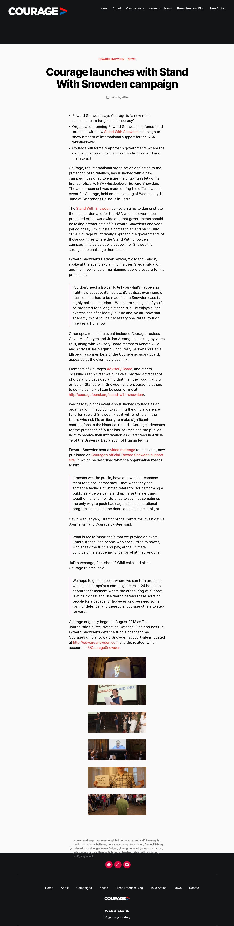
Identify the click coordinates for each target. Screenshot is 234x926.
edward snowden (84, 848)
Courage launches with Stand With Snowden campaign (117, 77)
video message (122, 450)
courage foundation (131, 844)
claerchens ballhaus (94, 844)
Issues (152, 8)
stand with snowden (146, 852)
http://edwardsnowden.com (96, 642)
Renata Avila (105, 852)
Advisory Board (119, 369)
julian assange (82, 852)
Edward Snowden (111, 59)
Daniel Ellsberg (154, 844)
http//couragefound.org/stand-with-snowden (106, 395)
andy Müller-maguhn (147, 840)
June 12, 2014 (119, 97)
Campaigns (134, 8)
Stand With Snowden (121, 132)
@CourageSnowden (104, 648)
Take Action (217, 8)
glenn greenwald (129, 848)
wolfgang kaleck (84, 856)
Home (103, 8)
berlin (77, 844)
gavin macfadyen (106, 848)
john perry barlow (151, 848)
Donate (194, 888)
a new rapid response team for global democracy (104, 840)
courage (113, 844)
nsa (94, 852)
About (117, 8)
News (168, 8)
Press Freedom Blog (190, 8)
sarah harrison (123, 852)
